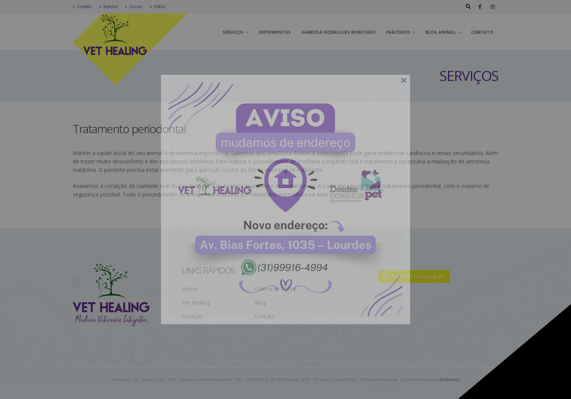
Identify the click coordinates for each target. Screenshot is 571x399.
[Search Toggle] (467, 6)
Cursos (133, 6)
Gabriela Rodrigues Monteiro (338, 32)
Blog (260, 302)
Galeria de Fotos (275, 288)
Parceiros (398, 32)
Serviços (233, 32)
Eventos (108, 6)
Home (189, 288)
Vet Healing (196, 302)
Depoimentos (275, 32)
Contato (82, 6)
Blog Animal (440, 32)
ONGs (157, 6)
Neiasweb (449, 379)
